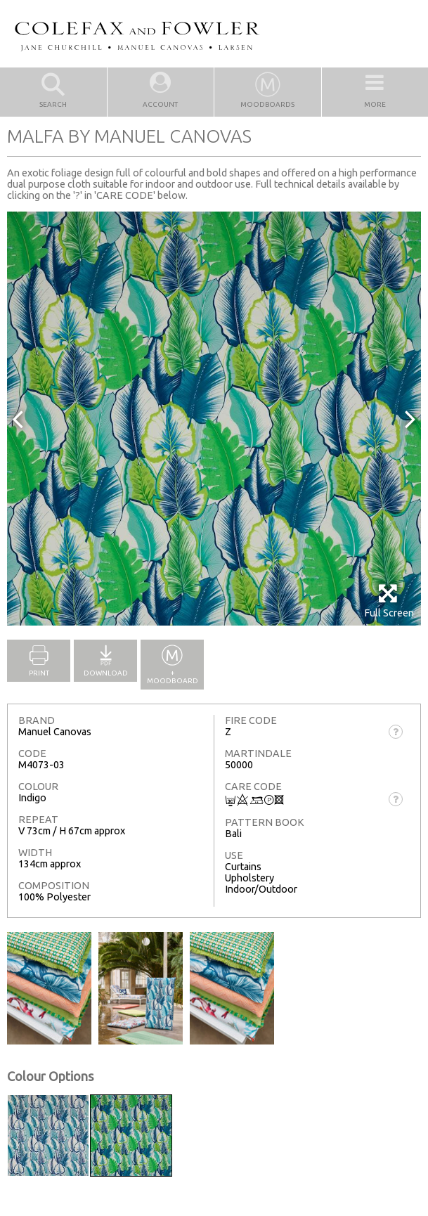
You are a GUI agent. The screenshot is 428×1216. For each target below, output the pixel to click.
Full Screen (389, 601)
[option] (214, 419)
